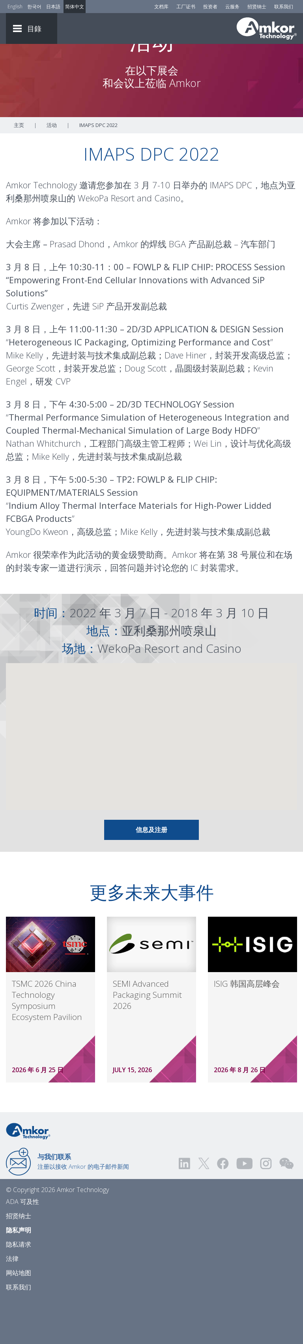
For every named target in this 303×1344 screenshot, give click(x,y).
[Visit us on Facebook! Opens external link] (222, 1207)
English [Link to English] (14, 6)
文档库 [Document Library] (161, 6)
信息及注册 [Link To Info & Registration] (151, 873)
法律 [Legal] (12, 1302)
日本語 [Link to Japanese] (53, 6)
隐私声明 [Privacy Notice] (18, 1274)
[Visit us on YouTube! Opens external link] (244, 1207)
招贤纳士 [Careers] (256, 6)
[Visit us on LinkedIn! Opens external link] (185, 1207)
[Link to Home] (28, 1174)
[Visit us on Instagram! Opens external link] (266, 1207)
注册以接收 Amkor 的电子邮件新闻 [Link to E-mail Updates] (83, 1205)
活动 (52, 169)
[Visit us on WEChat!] (286, 1207)
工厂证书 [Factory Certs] (185, 6)
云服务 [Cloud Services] (232, 6)
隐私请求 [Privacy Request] (18, 1288)
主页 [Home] (19, 169)
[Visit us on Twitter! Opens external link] (203, 1207)
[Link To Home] (266, 28)
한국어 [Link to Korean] (34, 6)
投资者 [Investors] (210, 6)
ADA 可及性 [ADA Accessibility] (22, 1245)
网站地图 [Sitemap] (18, 1316)
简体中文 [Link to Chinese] (74, 6)
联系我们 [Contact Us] (283, 6)
